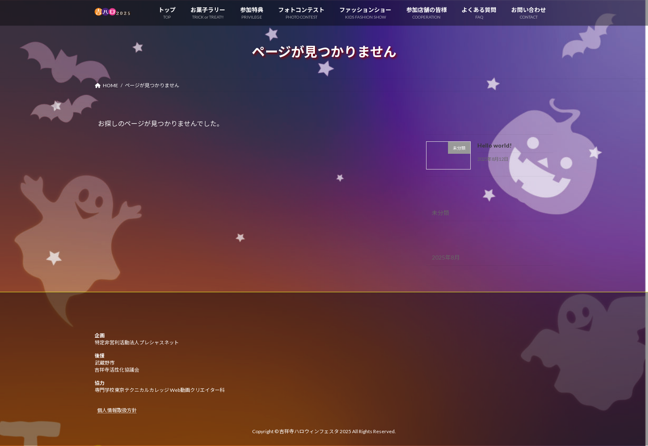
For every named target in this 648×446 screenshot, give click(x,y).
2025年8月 (446, 257)
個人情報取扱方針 (117, 411)
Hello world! (494, 145)
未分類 (440, 212)
